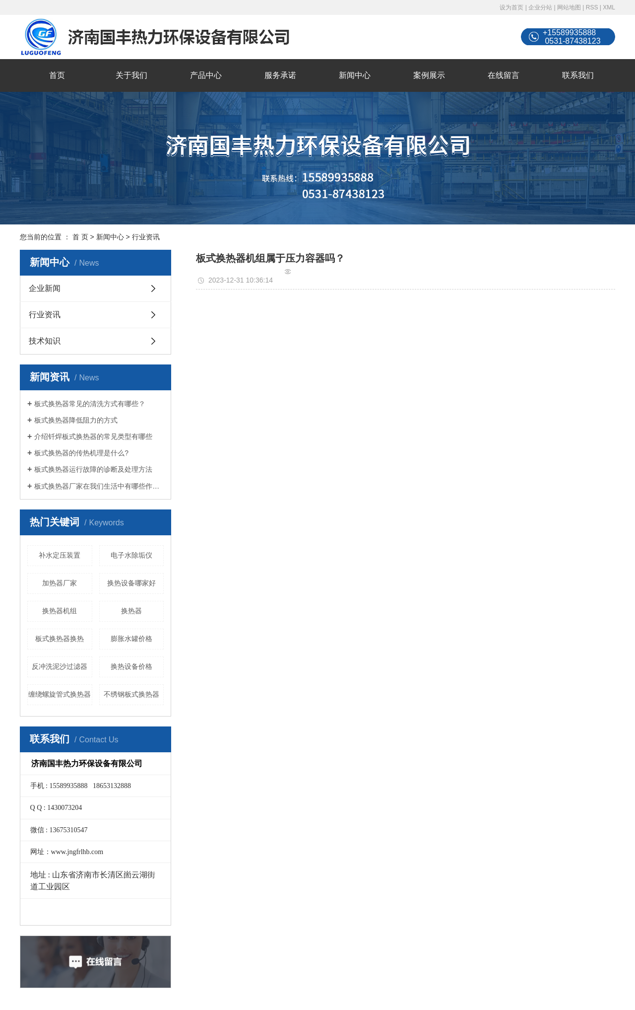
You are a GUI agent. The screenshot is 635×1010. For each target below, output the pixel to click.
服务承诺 (280, 75)
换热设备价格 (131, 666)
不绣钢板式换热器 (131, 694)
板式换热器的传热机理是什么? (81, 453)
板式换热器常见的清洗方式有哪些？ (89, 404)
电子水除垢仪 (131, 555)
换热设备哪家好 (131, 583)
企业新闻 (45, 288)
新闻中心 (355, 75)
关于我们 (131, 75)
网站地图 (569, 7)
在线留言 (503, 75)
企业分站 (540, 7)
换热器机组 (59, 611)
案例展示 (429, 75)
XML (609, 7)
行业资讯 (146, 237)
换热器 (131, 611)
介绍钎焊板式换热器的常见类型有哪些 (93, 436)
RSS (592, 7)
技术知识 (45, 341)
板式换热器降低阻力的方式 (76, 420)
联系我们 (578, 75)
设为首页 (511, 7)
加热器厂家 (59, 583)
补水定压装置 (59, 555)
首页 (57, 75)
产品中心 (206, 75)
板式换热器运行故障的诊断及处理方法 (93, 469)
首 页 (80, 237)
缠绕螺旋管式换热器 (59, 694)
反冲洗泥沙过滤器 (59, 666)
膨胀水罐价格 (131, 639)
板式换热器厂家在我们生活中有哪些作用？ (99, 486)
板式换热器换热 (59, 639)
